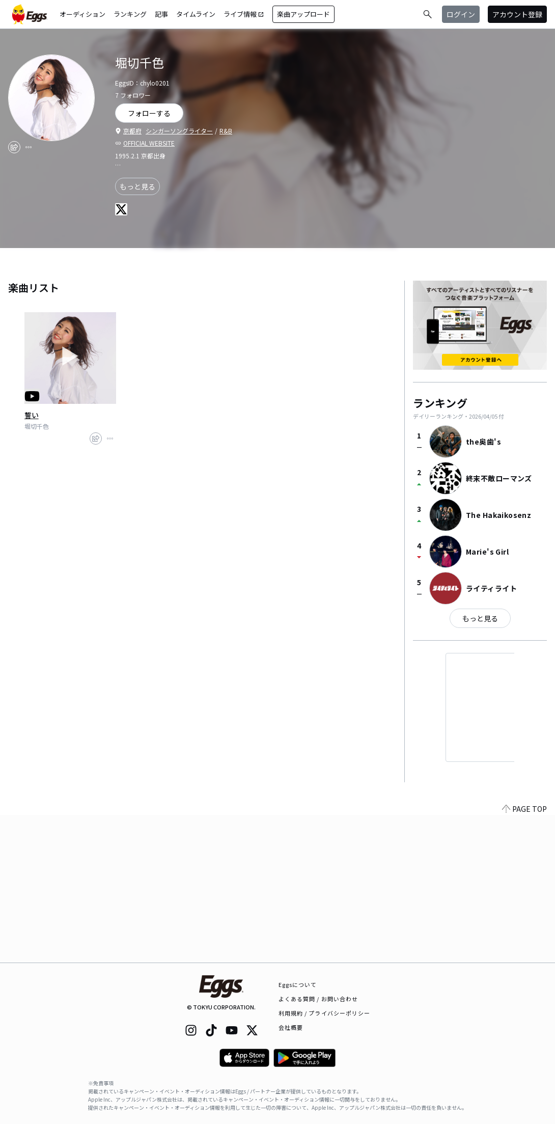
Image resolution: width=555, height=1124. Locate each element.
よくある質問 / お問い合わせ (318, 999)
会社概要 (291, 1027)
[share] (14, 147)
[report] (28, 147)
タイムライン (195, 14)
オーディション (82, 14)
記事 (161, 14)
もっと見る (137, 186)
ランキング (130, 14)
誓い (31, 415)
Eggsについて (298, 984)
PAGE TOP (524, 956)
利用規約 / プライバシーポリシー (325, 1013)
